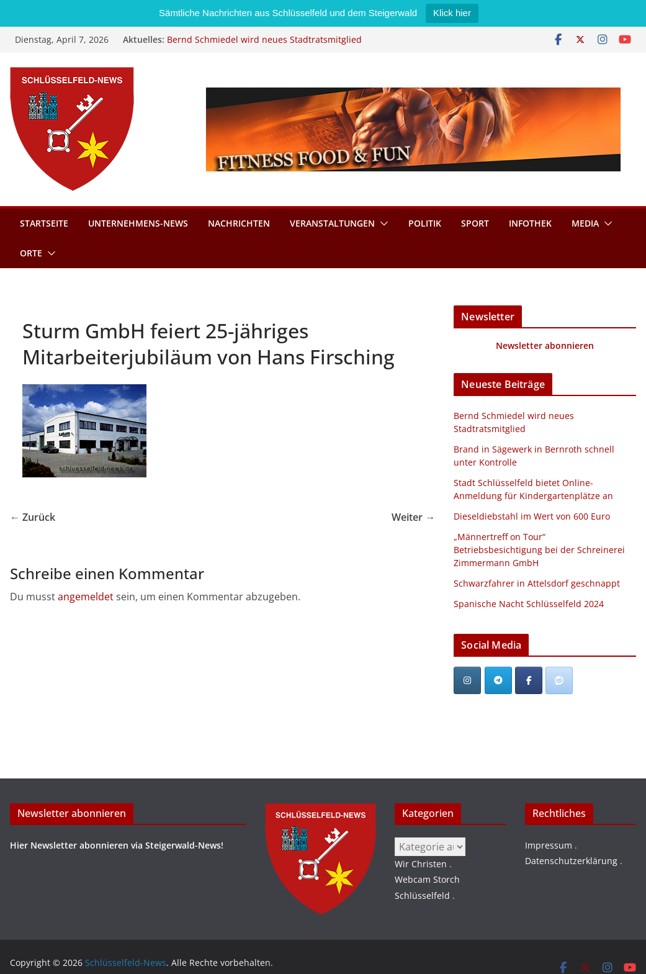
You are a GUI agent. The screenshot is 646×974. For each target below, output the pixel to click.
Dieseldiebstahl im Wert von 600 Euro (532, 516)
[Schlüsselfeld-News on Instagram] (467, 680)
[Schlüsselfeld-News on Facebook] (528, 680)
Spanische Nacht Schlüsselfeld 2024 (529, 604)
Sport (475, 223)
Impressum (548, 845)
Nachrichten (239, 223)
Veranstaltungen (332, 223)
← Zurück (32, 517)
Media (585, 223)
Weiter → (413, 517)
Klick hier (452, 12)
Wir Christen (421, 864)
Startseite (44, 223)
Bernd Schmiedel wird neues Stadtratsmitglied (264, 39)
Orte (31, 253)
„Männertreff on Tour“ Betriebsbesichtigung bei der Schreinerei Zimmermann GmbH (539, 550)
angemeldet (86, 596)
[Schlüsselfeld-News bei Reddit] (559, 680)
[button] (381, 223)
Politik (424, 223)
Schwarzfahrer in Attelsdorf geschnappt (537, 583)
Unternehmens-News (138, 223)
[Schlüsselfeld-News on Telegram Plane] (498, 680)
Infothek (530, 223)
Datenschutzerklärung (571, 861)
